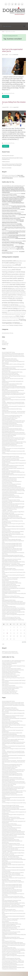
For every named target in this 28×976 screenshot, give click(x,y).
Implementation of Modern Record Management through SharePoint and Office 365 (13, 845)
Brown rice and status (6, 167)
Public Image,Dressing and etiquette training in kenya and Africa (13, 227)
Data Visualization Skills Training (8, 431)
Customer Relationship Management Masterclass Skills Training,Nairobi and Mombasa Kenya (13, 423)
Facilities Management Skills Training (9, 480)
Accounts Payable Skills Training (8, 352)
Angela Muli (15, 107)
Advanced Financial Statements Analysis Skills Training (13, 354)
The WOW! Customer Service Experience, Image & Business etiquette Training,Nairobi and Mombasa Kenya (13, 610)
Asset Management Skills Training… (9, 368)
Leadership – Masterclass (7, 510)
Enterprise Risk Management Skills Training (10, 456)
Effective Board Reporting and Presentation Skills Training (13, 437)
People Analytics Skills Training (8, 547)
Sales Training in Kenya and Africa (8, 238)
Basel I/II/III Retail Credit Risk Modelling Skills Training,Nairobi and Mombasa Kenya (14, 719)
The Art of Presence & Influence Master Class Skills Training (13, 602)
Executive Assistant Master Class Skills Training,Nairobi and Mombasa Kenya (13, 822)
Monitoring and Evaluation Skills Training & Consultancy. (13, 531)
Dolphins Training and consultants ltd (9, 196)
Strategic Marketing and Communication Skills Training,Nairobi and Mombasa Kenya (11, 586)
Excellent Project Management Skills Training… (11, 470)
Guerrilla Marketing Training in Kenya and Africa (11, 217)
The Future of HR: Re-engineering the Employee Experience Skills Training (13, 946)
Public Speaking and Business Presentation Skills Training (13, 561)
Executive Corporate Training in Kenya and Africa (11, 209)
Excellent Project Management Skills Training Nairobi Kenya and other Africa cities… (13, 206)
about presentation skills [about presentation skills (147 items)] (9, 261)
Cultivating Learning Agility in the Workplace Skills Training (13, 420)
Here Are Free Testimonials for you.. (9, 219)
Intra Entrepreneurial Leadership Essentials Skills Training (13, 506)
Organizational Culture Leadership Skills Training (11, 539)
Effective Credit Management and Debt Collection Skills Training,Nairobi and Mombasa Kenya (13, 440)
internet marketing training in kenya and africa (11, 221)
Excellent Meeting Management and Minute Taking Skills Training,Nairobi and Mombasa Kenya (13, 466)
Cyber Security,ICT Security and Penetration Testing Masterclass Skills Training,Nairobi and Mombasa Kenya (13, 429)
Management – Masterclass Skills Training (10, 515)
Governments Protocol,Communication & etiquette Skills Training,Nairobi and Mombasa (13, 494)
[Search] (14, 26)
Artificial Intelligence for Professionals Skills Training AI (13, 366)
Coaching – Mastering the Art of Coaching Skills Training (13, 402)
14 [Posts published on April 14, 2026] (7, 633)
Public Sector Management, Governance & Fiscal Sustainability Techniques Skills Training (11, 560)
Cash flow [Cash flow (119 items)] (8, 306)
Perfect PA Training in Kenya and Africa (9, 223)
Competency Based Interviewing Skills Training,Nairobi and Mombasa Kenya (13, 756)
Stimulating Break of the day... (9, 93)
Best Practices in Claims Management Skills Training (12, 372)
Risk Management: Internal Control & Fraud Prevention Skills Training (13, 914)
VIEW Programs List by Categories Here (9, 175)
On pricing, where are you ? (8, 155)
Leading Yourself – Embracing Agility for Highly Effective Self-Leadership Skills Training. (13, 512)
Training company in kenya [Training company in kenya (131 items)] (15, 325)
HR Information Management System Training (11, 499)
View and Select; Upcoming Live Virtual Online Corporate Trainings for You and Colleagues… (12, 165)
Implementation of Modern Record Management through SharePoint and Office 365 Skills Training (13, 504)
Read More (5, 96)
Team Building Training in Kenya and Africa (10, 243)
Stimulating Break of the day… (8, 333)
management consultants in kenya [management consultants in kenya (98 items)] (9, 316)
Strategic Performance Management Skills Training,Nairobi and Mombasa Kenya (13, 930)
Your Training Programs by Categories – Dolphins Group (13, 619)
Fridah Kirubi (15, 54)
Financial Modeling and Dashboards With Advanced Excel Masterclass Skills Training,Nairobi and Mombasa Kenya (13, 489)
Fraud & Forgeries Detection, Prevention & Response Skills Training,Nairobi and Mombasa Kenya (13, 491)
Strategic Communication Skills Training (10, 581)
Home (3, 31)
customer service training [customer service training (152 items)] (9, 308)
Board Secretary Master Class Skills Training (10, 374)
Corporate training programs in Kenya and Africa (11, 193)
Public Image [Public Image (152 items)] (19, 316)
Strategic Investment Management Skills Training (11, 582)
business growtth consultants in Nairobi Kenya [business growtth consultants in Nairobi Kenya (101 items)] (18, 293)
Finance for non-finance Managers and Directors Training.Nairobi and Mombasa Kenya (11, 485)
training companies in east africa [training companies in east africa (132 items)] (10, 320)
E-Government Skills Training (7, 436)
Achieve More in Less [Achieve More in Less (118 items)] (21, 261)
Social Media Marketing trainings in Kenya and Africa (12, 241)
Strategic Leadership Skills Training (9, 584)
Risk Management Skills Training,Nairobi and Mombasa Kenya (13, 911)
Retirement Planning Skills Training (8, 568)
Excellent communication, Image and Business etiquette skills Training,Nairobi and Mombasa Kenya (13, 458)
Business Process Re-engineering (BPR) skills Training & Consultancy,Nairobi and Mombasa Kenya (13, 391)
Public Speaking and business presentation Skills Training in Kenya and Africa (13, 235)
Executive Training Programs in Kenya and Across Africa (13, 212)
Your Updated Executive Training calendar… (10, 176)
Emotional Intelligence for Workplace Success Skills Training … (14, 803)
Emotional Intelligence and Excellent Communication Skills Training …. (13, 801)
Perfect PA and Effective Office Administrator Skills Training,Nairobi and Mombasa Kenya (12, 551)
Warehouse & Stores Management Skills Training (11, 618)
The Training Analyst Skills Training (9, 606)
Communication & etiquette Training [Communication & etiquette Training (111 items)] (18, 306)
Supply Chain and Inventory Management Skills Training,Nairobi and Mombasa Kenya (11, 591)
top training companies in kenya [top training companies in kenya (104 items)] (18, 317)
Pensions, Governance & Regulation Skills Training (12, 546)
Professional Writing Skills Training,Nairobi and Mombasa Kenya (13, 898)
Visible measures (6, 161)
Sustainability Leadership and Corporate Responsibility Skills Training (14, 935)
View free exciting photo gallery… (8, 246)
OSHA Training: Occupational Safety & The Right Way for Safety (13, 882)
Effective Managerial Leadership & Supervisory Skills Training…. (12, 795)
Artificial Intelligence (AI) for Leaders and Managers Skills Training (13, 714)
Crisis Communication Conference (8, 419)
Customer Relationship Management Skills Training (12, 424)
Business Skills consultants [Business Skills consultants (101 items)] (17, 296)
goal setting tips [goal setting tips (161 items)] (13, 310)
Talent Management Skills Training (8, 600)
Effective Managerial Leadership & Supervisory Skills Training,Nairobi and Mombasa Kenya (12, 444)
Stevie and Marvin (5, 580)
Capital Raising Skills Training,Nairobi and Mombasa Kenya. (13, 393)
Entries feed (4, 342)
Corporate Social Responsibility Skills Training (11, 416)
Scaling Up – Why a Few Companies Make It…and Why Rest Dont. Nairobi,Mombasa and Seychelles (13, 578)
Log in (3, 340)
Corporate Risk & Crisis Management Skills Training (12, 415)
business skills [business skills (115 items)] (10, 296)
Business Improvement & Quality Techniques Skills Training (13, 386)
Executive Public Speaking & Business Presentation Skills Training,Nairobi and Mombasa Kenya (13, 478)
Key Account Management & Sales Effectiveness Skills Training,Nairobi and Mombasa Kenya (12, 508)
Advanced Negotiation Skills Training (9, 358)
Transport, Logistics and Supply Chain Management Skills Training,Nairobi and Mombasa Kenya (13, 612)
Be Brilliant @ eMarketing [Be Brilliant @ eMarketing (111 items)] (7, 269)
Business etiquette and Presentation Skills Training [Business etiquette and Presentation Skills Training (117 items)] (13, 290)
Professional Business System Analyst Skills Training (12, 555)
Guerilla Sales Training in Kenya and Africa (10, 214)
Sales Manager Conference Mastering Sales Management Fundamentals (13, 917)
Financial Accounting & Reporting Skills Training (11, 486)
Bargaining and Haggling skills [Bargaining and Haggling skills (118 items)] (19, 267)
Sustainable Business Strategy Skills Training (11, 596)
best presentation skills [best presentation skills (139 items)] (15, 274)
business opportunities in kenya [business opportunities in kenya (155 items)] (12, 295)
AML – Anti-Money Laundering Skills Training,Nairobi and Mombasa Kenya (13, 711)
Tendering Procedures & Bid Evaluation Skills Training (12, 601)
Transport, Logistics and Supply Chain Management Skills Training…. (13, 956)
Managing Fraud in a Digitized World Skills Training (12, 517)
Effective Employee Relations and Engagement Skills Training (14, 441)
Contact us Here (5, 410)
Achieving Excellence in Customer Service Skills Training (13, 353)
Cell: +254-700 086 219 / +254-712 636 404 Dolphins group (13, 185)
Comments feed (5, 343)
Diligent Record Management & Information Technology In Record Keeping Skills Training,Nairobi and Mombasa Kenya (13, 433)
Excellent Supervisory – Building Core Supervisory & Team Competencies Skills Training (13, 473)
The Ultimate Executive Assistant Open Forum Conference (13, 608)
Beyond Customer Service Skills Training (10, 373)
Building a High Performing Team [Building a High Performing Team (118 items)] (18, 288)
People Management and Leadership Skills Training (12, 548)
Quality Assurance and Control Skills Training (10, 563)
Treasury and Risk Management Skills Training (11, 617)
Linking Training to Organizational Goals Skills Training (12, 514)
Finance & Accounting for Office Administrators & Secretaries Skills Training (11, 482)
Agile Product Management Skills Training (10, 360)
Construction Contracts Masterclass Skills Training (12, 408)
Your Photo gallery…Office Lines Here (9, 248)
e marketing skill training (7, 202)
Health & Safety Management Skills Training (10, 495)
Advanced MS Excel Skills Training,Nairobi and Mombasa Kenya (13, 706)
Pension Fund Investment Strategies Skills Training (12, 543)
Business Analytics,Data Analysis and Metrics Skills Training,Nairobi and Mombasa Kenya (12, 384)
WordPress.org (5, 344)
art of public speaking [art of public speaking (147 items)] (8, 263)
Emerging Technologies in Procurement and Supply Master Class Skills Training (13, 798)
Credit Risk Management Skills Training (9, 418)
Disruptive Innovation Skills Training (9, 435)
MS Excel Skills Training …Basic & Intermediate (11, 532)
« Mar (3, 644)
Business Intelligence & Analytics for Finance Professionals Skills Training (13, 737)
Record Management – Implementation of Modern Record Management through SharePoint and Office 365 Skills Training (13, 566)
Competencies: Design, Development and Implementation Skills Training (13, 753)
